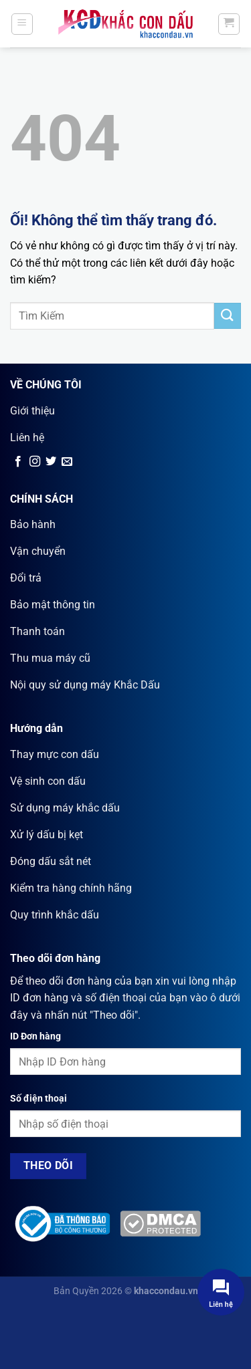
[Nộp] (227, 316)
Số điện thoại (38, 1098)
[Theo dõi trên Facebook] (18, 462)
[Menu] (22, 24)
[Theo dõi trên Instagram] (34, 462)
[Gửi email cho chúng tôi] (67, 462)
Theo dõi (48, 1166)
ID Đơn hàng (35, 1036)
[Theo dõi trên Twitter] (51, 462)
